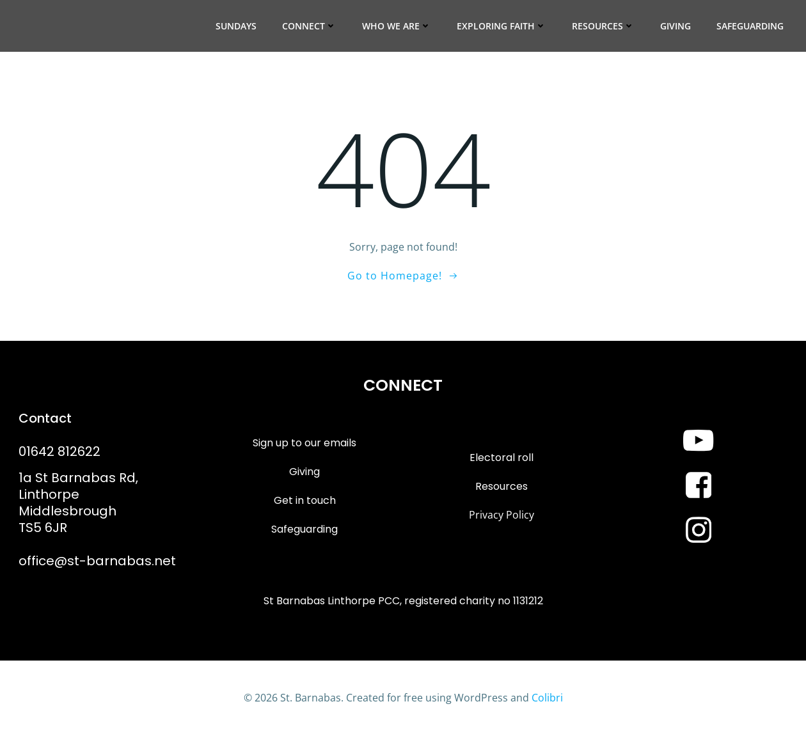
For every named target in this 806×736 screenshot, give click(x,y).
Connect (309, 26)
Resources (603, 26)
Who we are (396, 26)
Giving (675, 26)
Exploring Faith (501, 26)
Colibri (547, 698)
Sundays (236, 26)
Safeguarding (750, 26)
